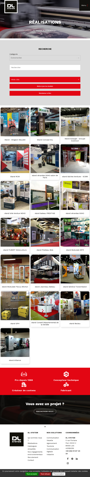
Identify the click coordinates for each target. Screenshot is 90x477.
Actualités (32, 449)
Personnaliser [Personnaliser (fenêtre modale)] (58, 474)
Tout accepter (32, 474)
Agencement (52, 443)
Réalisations (32, 443)
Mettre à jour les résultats (45, 86)
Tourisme (50, 446)
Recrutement (33, 457)
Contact (31, 460)
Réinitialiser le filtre (45, 93)
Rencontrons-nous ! (45, 411)
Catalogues (32, 446)
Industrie (50, 454)
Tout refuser (45, 474)
